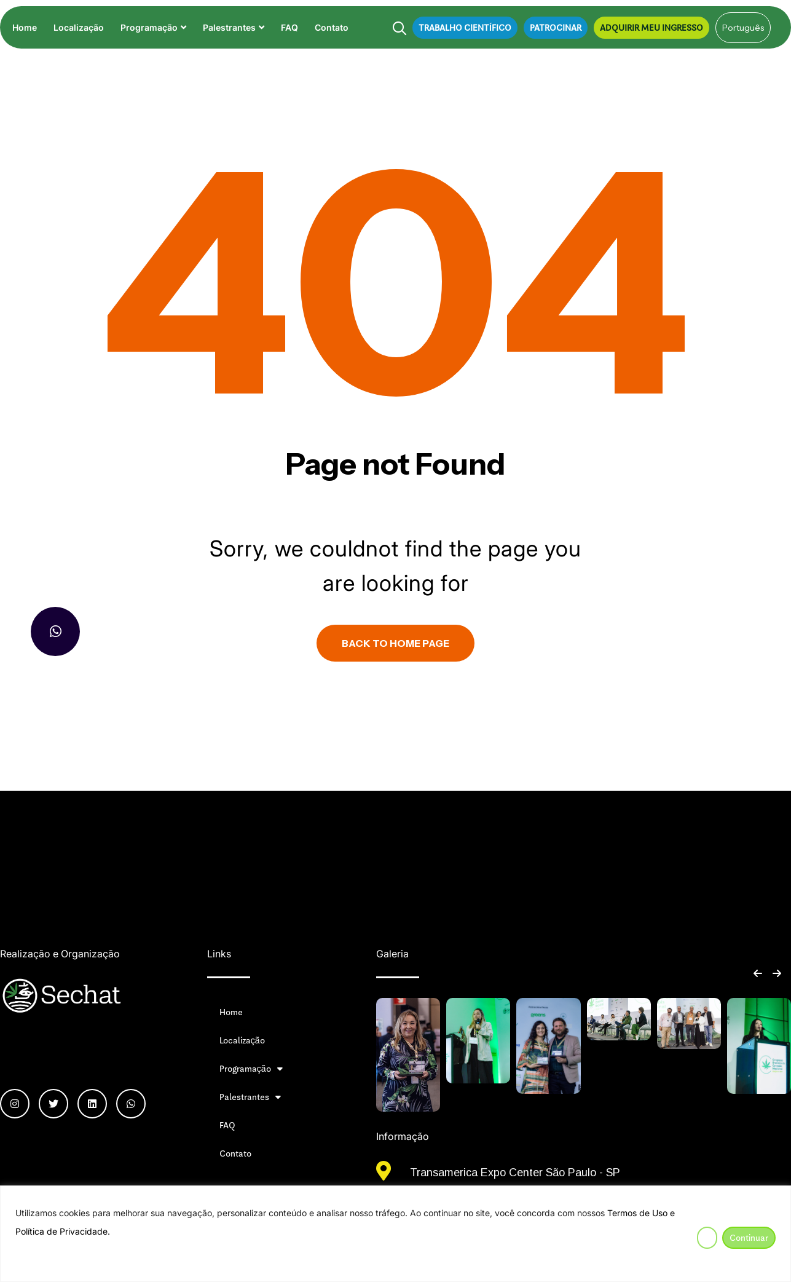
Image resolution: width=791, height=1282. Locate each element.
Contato (331, 27)
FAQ (289, 27)
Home (24, 27)
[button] (757, 973)
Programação (149, 27)
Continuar (749, 1238)
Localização (78, 27)
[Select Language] (743, 27)
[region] (395, 1233)
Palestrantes (229, 27)
